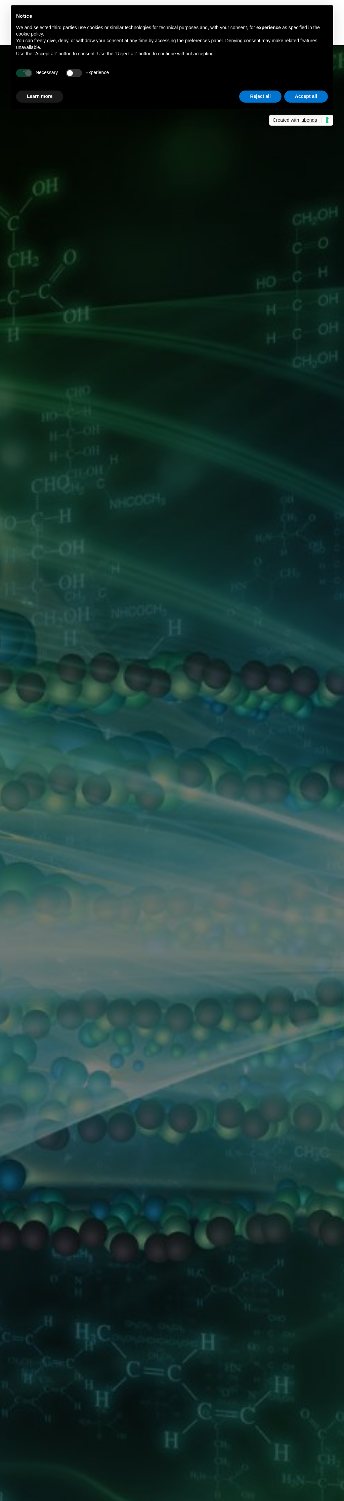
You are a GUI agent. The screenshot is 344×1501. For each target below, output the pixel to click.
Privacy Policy (294, 1399)
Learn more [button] (39, 96)
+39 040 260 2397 (310, 1471)
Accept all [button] (306, 96)
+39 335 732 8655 (142, 1471)
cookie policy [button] (29, 34)
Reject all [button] (260, 96)
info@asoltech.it (139, 1491)
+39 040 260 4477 (226, 1471)
